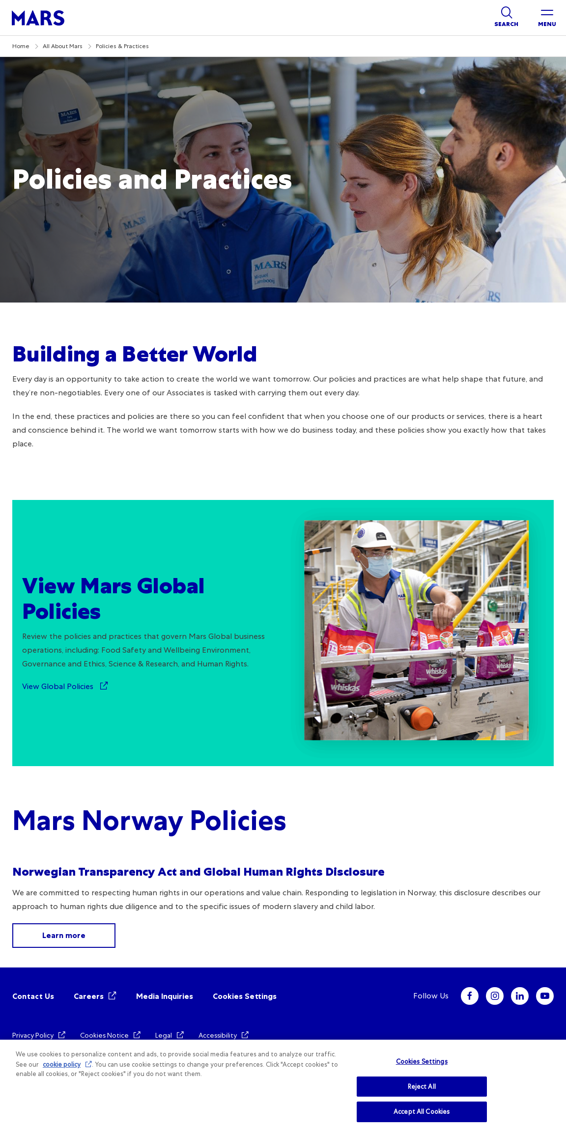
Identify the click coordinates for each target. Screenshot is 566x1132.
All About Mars (63, 46)
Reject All (422, 1086)
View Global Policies (58, 686)
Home (20, 46)
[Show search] (506, 17)
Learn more (63, 935)
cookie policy (62, 1064)
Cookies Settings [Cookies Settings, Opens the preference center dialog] (422, 1061)
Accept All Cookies (422, 1111)
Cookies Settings (245, 996)
